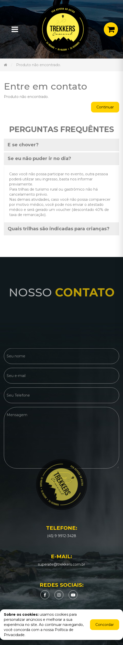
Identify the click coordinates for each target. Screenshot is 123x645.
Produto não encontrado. (38, 65)
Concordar (104, 624)
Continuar (105, 107)
